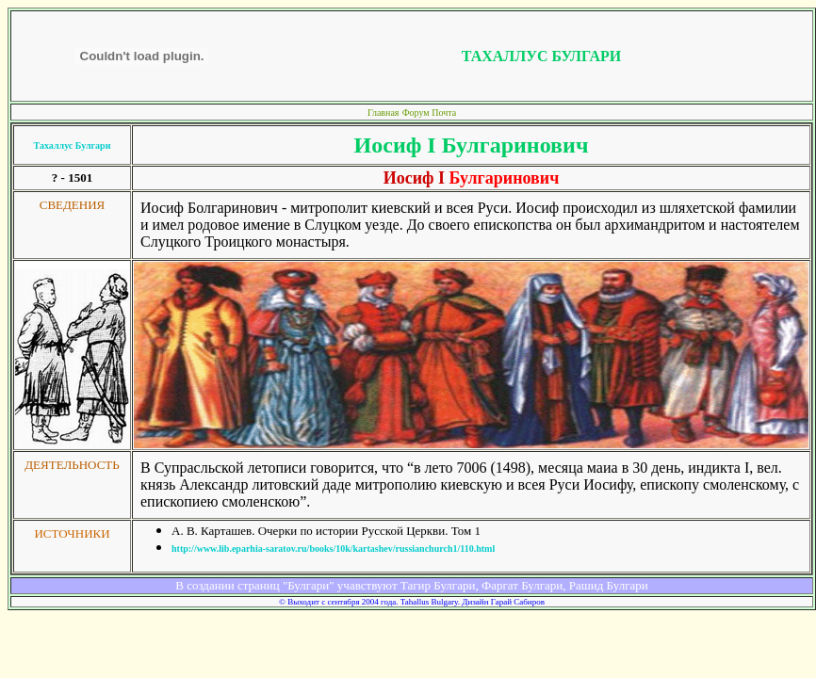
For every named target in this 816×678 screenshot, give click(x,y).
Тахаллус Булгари (72, 145)
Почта (444, 112)
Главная (383, 112)
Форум (417, 112)
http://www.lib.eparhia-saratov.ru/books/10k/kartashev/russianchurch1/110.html (333, 548)
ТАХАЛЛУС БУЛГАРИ (541, 56)
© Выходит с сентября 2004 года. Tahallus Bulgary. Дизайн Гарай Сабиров (412, 601)
